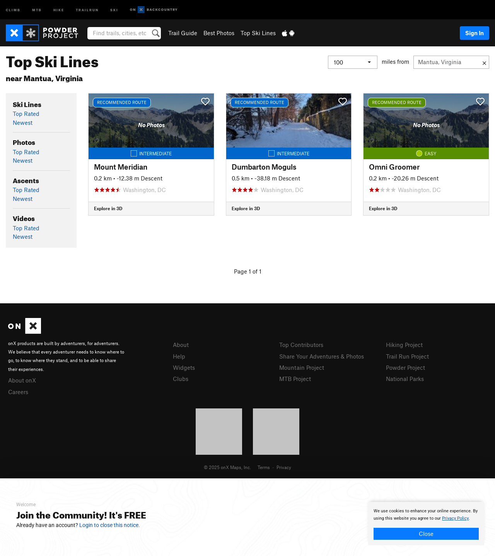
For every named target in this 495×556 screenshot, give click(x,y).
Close (426, 533)
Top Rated (26, 113)
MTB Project (295, 378)
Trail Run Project (407, 356)
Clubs (180, 378)
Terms (264, 467)
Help (179, 356)
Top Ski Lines (258, 32)
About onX (22, 380)
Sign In (474, 32)
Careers (18, 391)
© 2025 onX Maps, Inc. (227, 467)
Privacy (284, 467)
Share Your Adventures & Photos (321, 356)
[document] (426, 523)
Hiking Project (404, 344)
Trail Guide (182, 32)
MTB (37, 9)
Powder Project (405, 367)
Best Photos (218, 32)
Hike (58, 9)
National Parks (405, 378)
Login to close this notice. (109, 525)
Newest (22, 122)
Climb (13, 9)
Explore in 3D (108, 208)
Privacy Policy (455, 518)
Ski (114, 9)
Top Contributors (301, 344)
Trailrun (87, 9)
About (181, 344)
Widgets (184, 367)
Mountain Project (301, 367)
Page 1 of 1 (247, 271)
